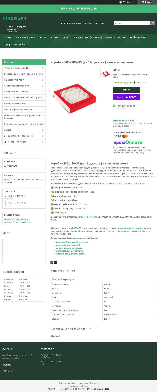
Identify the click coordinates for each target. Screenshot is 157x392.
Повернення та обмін (15, 44)
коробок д (124, 228)
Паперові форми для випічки (18, 109)
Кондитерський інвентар (16, 91)
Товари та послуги (25, 37)
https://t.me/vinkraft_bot (19, 222)
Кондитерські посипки (15, 103)
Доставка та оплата (60, 37)
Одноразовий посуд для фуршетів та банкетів (22, 116)
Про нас (122, 37)
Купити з (126, 97)
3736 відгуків (129, 2)
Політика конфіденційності (97, 389)
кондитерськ (62, 251)
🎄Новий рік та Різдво (15, 142)
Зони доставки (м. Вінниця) (88, 37)
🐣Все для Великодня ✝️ (16, 68)
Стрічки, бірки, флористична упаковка (23, 124)
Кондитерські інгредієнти (16, 86)
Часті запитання (137, 37)
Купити (126, 90)
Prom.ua (94, 383)
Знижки (42, 37)
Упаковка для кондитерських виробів (22, 74)
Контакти (110, 37)
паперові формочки (87, 217)
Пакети (7, 130)
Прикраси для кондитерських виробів (23, 97)
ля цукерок (136, 228)
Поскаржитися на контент (70, 389)
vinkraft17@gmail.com (17, 219)
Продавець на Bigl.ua (78, 386)
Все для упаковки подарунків (18, 136)
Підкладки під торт (14, 80)
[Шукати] (152, 23)
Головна (8, 37)
